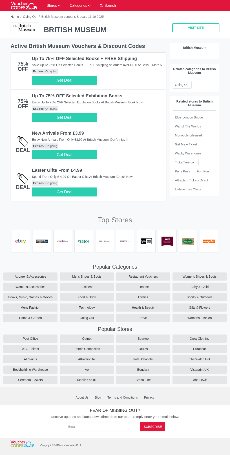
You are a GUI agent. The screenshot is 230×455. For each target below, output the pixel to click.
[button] (107, 5)
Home (15, 16)
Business (86, 287)
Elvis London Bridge (189, 117)
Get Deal (64, 80)
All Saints (30, 359)
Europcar (199, 349)
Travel (143, 318)
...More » (156, 65)
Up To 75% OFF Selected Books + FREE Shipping (84, 58)
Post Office (30, 338)
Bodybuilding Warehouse (30, 369)
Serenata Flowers (30, 380)
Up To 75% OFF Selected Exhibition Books (77, 95)
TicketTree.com (185, 162)
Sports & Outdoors (199, 297)
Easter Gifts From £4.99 (57, 170)
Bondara (143, 369)
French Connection (86, 349)
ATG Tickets (30, 349)
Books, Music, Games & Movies (30, 297)
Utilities (143, 297)
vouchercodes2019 (70, 445)
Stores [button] (51, 5)
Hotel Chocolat (143, 359)
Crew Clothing (200, 338)
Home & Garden (30, 318)
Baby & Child (199, 287)
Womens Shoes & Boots (200, 276)
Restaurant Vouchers (143, 276)
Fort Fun (203, 171)
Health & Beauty (143, 307)
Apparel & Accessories (30, 276)
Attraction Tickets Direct (191, 180)
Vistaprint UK (199, 369)
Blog (98, 397)
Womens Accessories (30, 287)
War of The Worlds (188, 126)
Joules (143, 349)
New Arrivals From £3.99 (58, 133)
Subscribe (153, 426)
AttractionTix (86, 359)
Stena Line (143, 380)
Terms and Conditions (122, 397)
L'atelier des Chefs (188, 189)
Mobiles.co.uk (87, 380)
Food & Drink (87, 297)
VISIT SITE (196, 27)
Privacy (149, 397)
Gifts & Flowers (199, 307)
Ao (87, 369)
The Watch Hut (199, 359)
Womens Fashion (199, 318)
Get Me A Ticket (186, 144)
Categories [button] (78, 5)
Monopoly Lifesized (188, 135)
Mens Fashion (30, 307)
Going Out (30, 16)
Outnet (86, 338)
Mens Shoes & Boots (87, 276)
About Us (82, 397)
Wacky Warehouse (188, 153)
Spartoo (143, 338)
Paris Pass (182, 171)
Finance (143, 287)
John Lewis (199, 380)
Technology (87, 307)
